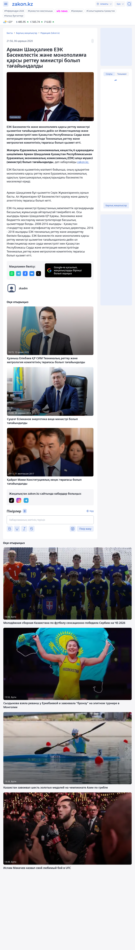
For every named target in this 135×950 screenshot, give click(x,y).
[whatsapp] (12, 273)
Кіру (91, 510)
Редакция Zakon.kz (50, 33)
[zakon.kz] (22, 4)
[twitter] (38, 273)
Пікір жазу (85, 528)
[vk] (32, 273)
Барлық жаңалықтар (26, 33)
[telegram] (18, 273)
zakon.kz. (83, 162)
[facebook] (25, 273)
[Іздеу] (129, 4)
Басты (10, 33)
